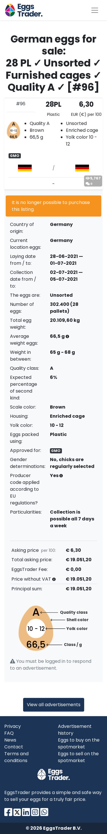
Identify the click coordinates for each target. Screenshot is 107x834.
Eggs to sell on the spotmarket (78, 757)
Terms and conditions (16, 757)
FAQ (9, 733)
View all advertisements (53, 704)
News (10, 740)
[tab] (53, 143)
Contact (13, 747)
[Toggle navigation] (94, 10)
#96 (20, 103)
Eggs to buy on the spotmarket (79, 743)
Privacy (12, 726)
